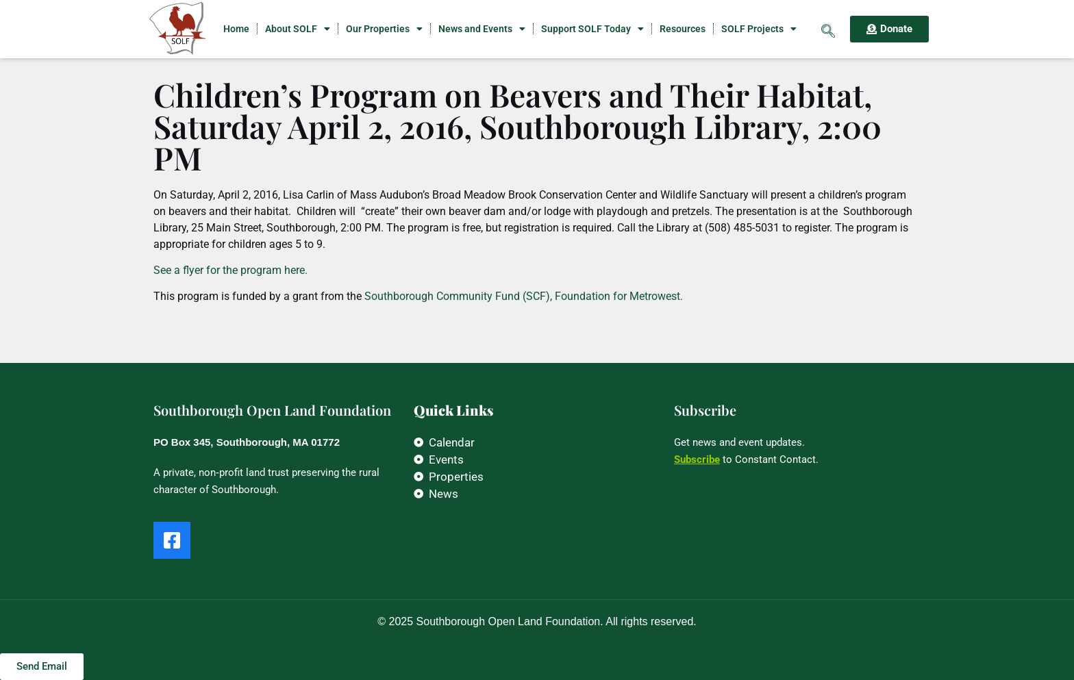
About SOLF (297, 28)
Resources (682, 28)
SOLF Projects (759, 28)
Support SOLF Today (592, 28)
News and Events (481, 28)
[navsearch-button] (828, 28)
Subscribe (697, 459)
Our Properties (384, 28)
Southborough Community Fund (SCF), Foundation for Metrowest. (523, 296)
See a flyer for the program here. (230, 270)
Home (236, 28)
